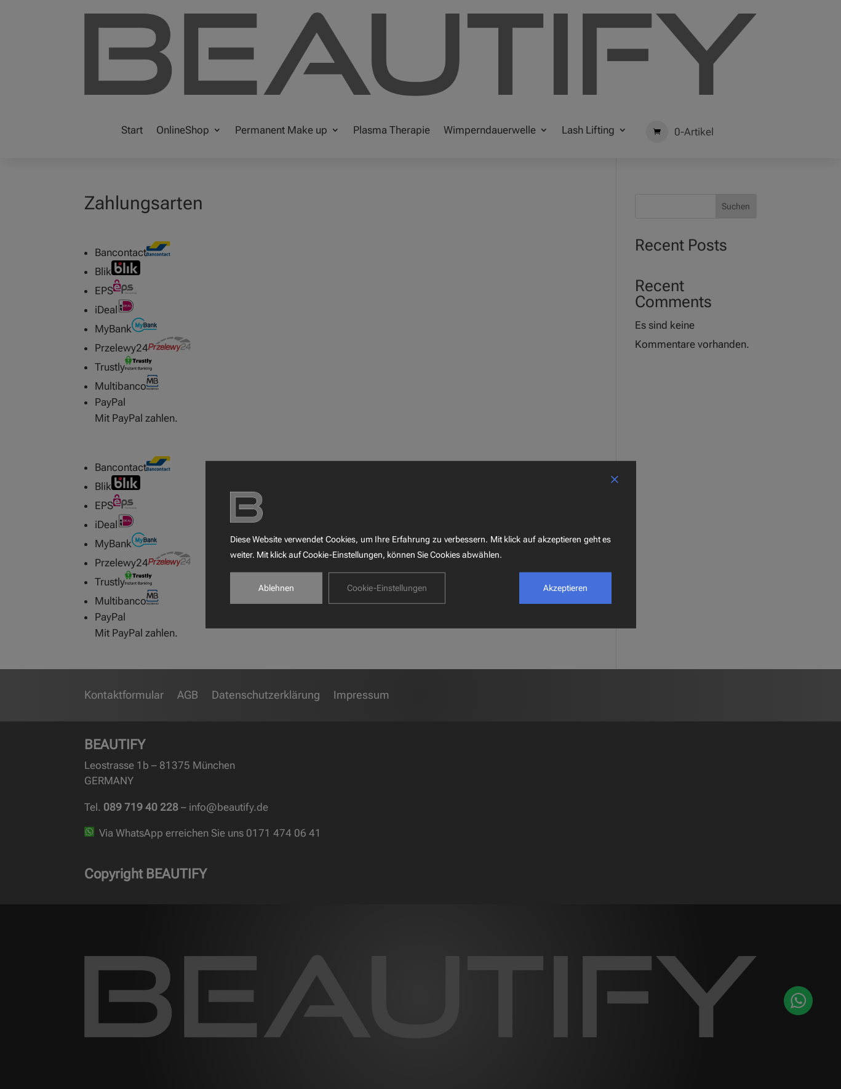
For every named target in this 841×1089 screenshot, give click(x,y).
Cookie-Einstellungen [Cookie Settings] (387, 587)
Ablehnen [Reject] (276, 587)
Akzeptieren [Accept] (565, 587)
